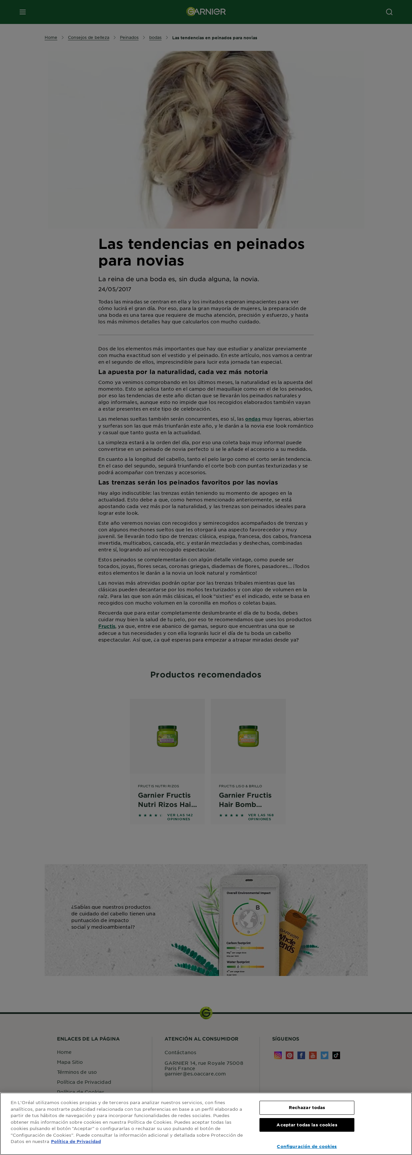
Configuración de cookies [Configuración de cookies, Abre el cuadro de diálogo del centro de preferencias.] (307, 1146)
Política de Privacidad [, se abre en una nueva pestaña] (76, 1141)
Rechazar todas (307, 1107)
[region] (206, 1123)
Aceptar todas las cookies (306, 1124)
